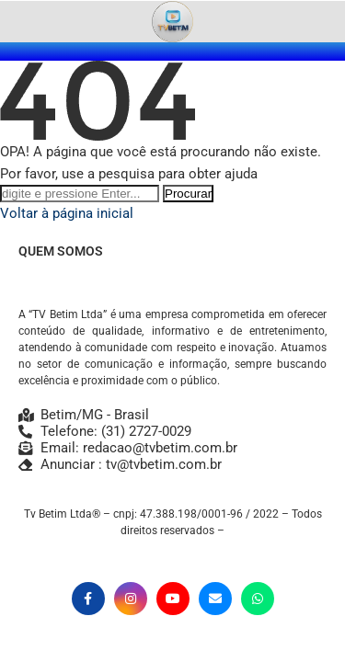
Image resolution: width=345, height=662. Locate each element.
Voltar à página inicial (66, 213)
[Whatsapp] (257, 598)
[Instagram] (130, 598)
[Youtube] (173, 598)
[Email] (215, 598)
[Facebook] (88, 598)
